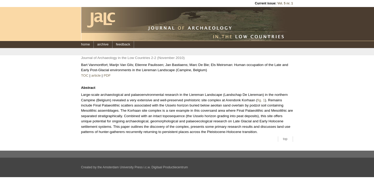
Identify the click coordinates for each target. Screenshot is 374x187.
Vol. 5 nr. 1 (285, 3)
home (85, 44)
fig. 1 (261, 100)
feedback (123, 44)
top (285, 139)
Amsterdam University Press (123, 167)
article (96, 75)
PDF (107, 75)
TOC (84, 75)
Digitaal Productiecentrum (169, 167)
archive (103, 44)
